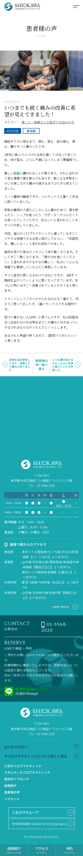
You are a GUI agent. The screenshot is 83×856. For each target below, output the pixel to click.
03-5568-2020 (54, 627)
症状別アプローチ (16, 779)
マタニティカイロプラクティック (27, 772)
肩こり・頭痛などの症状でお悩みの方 (47, 122)
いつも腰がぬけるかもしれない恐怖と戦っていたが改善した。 (62, 364)
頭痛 (17, 173)
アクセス (41, 850)
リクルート (12, 799)
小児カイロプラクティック (22, 766)
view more (65, 607)
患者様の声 (12, 792)
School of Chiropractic (39, 823)
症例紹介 (10, 785)
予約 (69, 850)
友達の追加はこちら (31, 689)
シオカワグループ (25, 812)
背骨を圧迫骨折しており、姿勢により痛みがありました (19, 364)
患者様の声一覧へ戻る (41, 364)
